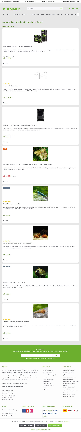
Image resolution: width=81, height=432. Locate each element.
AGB (44, 387)
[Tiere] (8, 14)
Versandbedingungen (48, 379)
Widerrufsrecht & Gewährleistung (47, 382)
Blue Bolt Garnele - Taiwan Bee (11, 204)
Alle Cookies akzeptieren (55, 425)
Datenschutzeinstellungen (26, 425)
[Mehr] (67, 14)
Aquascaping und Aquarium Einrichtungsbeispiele (69, 378)
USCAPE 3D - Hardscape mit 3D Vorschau (70, 391)
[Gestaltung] (50, 14)
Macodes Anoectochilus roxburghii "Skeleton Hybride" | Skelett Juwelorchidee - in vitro (27, 164)
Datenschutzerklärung (48, 385)
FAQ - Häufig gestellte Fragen (50, 374)
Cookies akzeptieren (41, 425)
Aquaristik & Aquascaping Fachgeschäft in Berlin (69, 371)
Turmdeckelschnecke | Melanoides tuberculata (16, 321)
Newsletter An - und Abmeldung (50, 376)
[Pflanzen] (16, 14)
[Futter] (25, 14)
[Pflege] (60, 14)
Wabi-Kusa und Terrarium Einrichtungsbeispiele (69, 395)
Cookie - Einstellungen (48, 372)
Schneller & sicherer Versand (49, 1)
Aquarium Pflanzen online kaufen (69, 375)
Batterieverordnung (48, 370)
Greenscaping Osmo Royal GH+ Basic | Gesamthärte (17, 46)
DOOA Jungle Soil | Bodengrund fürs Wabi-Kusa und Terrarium (20, 125)
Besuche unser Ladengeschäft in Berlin (71, 1)
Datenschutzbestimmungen (34, 358)
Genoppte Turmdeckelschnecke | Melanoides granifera (18, 243)
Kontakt (45, 377)
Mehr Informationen (64, 421)
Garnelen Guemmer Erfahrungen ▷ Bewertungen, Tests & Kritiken (71, 383)
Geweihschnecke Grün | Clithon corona (14, 282)
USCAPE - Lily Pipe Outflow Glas (11, 86)
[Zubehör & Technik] (37, 14)
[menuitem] (77, 8)
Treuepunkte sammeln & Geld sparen (11, 1)
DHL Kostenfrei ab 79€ (31, 1)
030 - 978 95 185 (7, 416)
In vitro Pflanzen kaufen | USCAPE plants (69, 388)
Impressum (46, 389)
